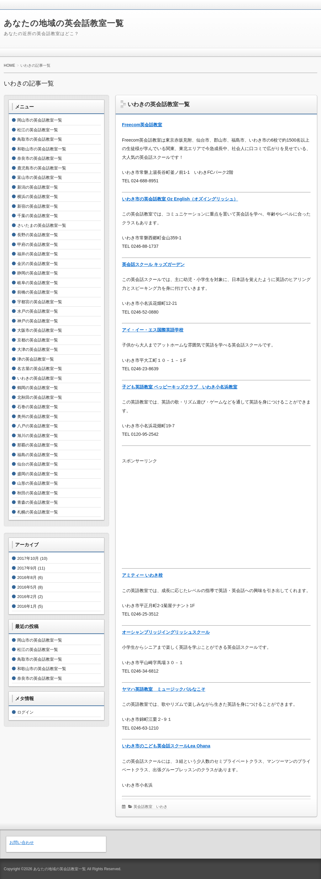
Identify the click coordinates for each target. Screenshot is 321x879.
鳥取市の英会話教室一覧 (39, 139)
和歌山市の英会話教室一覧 (41, 149)
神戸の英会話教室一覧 (37, 321)
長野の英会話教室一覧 (37, 234)
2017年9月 (27, 568)
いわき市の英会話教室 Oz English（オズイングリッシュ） (180, 198)
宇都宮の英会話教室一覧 (39, 301)
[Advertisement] (216, 509)
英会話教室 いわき (150, 806)
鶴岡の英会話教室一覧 (37, 387)
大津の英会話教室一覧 (37, 349)
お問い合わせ (21, 842)
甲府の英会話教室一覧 (37, 244)
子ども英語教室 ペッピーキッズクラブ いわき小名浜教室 (179, 386)
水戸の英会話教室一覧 (37, 311)
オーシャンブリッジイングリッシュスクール (166, 632)
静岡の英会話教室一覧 (37, 273)
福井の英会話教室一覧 (37, 254)
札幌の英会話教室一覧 (37, 512)
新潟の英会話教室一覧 (37, 187)
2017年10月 (28, 558)
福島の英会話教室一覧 (37, 454)
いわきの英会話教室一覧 (159, 104)
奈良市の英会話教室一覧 (39, 158)
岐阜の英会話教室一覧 (37, 282)
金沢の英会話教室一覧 (37, 263)
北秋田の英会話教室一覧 (39, 397)
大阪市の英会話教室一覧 (39, 330)
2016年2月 (27, 596)
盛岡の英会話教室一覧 (37, 473)
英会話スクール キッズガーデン (153, 264)
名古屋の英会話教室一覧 (39, 368)
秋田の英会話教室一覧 (37, 493)
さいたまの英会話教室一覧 (41, 225)
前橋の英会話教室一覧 (37, 292)
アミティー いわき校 (142, 575)
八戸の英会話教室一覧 (37, 426)
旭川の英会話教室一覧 (37, 435)
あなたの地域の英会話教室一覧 (64, 23)
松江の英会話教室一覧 (37, 129)
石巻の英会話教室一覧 (37, 406)
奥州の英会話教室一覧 (37, 416)
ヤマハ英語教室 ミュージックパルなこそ (163, 689)
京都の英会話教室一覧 (37, 340)
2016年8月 (27, 577)
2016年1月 (27, 606)
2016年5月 (27, 587)
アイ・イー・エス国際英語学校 (152, 329)
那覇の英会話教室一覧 (37, 445)
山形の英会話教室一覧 (37, 483)
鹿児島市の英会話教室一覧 (41, 168)
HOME (9, 65)
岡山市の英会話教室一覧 (39, 120)
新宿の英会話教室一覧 (37, 206)
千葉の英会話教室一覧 (37, 215)
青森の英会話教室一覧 (37, 502)
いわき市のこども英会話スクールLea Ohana (166, 745)
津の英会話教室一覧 (35, 359)
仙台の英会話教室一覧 (37, 464)
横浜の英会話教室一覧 (37, 196)
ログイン (25, 712)
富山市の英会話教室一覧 (39, 177)
